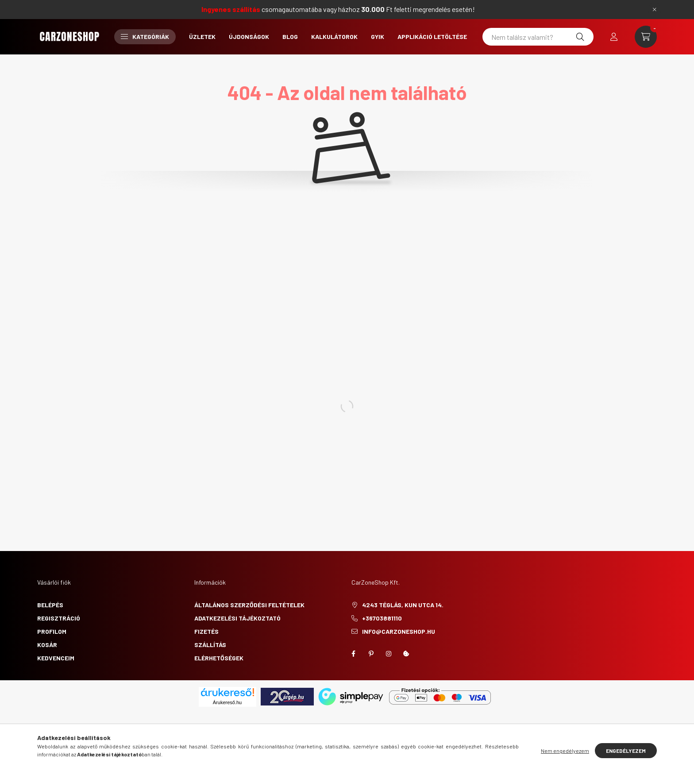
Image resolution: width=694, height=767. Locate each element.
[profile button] (614, 37)
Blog (290, 36)
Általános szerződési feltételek (249, 605)
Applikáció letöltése (432, 36)
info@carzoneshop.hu (398, 631)
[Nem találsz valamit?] (538, 37)
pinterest (371, 654)
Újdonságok (249, 36)
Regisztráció (58, 618)
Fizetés (206, 631)
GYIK (377, 36)
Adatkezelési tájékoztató (237, 618)
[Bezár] (654, 9)
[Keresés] (580, 37)
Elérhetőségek (218, 658)
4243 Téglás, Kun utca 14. (402, 605)
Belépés (50, 605)
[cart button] (646, 37)
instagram (388, 654)
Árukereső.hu (227, 702)
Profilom (51, 631)
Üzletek (202, 36)
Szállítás (210, 644)
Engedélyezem (626, 751)
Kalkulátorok (334, 36)
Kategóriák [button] (145, 36)
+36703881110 (382, 618)
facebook (353, 654)
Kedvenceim (55, 658)
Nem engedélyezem (565, 751)
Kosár (47, 644)
